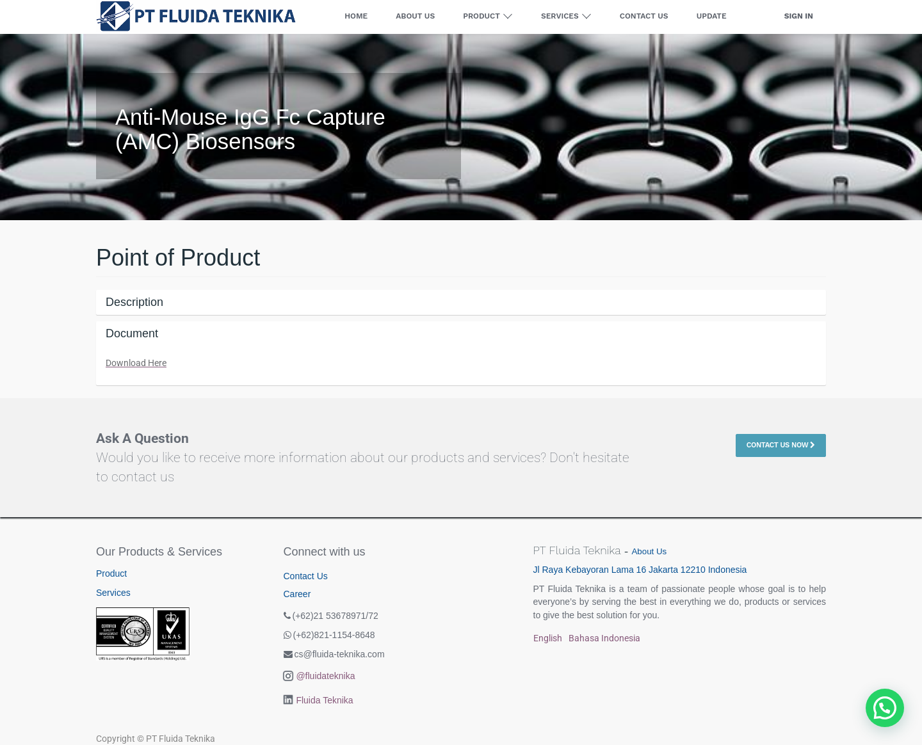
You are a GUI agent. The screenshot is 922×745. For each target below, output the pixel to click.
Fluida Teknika (324, 700)
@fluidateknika (325, 676)
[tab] (461, 302)
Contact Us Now (781, 445)
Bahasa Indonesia (604, 638)
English (547, 638)
